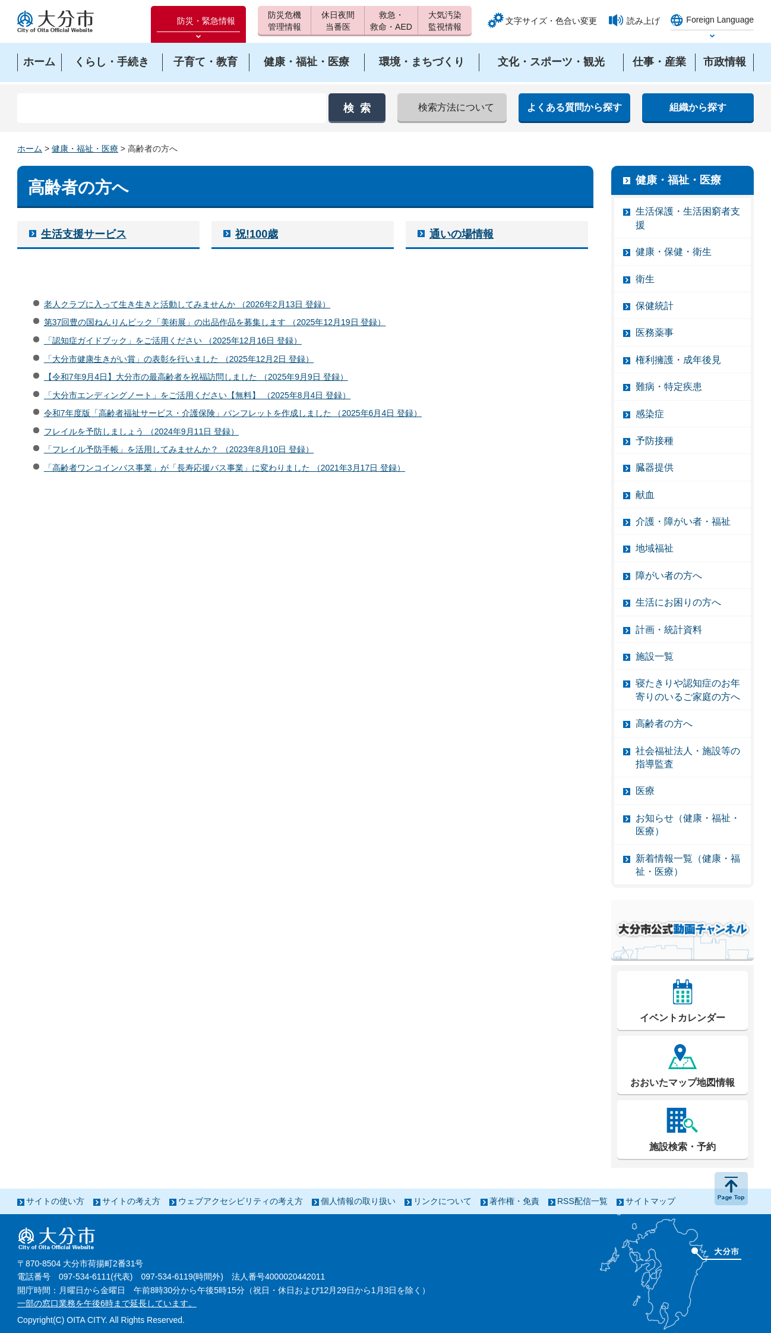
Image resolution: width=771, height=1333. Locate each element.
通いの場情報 (461, 234)
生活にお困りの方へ (678, 602)
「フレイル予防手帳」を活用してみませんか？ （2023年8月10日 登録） (179, 449)
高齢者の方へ (664, 724)
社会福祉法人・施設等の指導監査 (688, 757)
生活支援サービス (84, 234)
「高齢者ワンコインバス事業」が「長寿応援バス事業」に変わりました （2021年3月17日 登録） (224, 467)
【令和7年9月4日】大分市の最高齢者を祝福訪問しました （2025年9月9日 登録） (196, 377)
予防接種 (655, 441)
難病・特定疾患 (669, 387)
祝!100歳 (256, 234)
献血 (645, 495)
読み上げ (643, 21)
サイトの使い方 (55, 1201)
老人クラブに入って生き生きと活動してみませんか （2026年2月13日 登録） (187, 304)
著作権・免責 (514, 1201)
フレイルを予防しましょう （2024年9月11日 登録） (141, 431)
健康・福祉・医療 (85, 148)
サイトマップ (650, 1201)
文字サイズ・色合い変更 (551, 21)
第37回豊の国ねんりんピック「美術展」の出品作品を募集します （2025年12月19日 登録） (215, 322)
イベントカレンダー (682, 1018)
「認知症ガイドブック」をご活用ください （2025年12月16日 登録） (173, 340)
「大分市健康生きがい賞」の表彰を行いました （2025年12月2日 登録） (179, 359)
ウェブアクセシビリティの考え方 (240, 1201)
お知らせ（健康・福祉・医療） (688, 824)
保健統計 (655, 306)
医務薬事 (655, 332)
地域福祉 (655, 548)
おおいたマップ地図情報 (682, 1082)
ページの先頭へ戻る (731, 1188)
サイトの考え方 (131, 1201)
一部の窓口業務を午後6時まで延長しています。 (107, 1303)
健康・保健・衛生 (674, 252)
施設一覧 (655, 656)
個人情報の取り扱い (358, 1201)
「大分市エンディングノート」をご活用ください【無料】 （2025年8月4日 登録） (197, 395)
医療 (645, 791)
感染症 (650, 414)
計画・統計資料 (669, 630)
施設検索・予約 (682, 1147)
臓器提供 (655, 467)
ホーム (29, 148)
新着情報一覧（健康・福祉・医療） (688, 865)
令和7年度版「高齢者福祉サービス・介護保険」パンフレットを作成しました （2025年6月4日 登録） (233, 413)
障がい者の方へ (669, 576)
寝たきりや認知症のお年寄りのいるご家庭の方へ (688, 689)
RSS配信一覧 (582, 1201)
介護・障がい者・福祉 (683, 521)
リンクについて (442, 1201)
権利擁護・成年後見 (678, 360)
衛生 (645, 279)
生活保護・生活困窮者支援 (688, 217)
